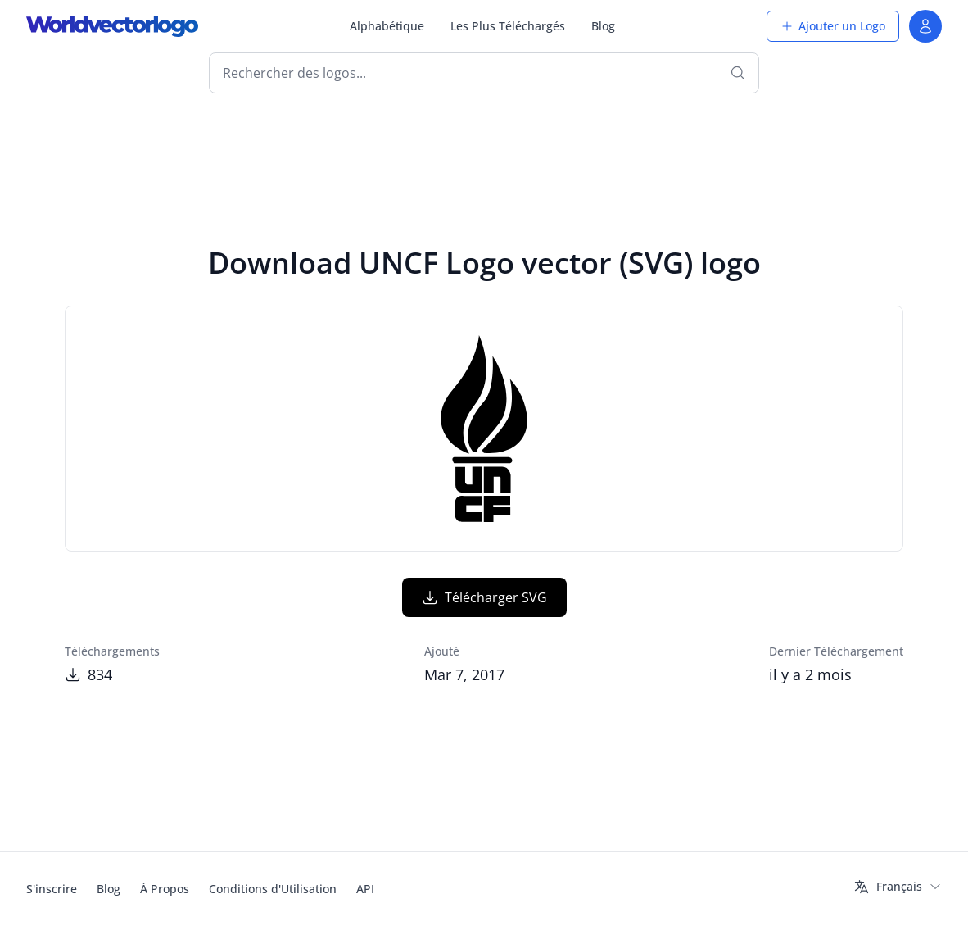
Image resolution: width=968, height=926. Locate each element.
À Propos (164, 888)
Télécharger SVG (484, 597)
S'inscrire (51, 888)
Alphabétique (387, 26)
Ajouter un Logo (832, 26)
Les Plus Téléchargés (507, 26)
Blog (603, 26)
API (365, 888)
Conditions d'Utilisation (273, 888)
